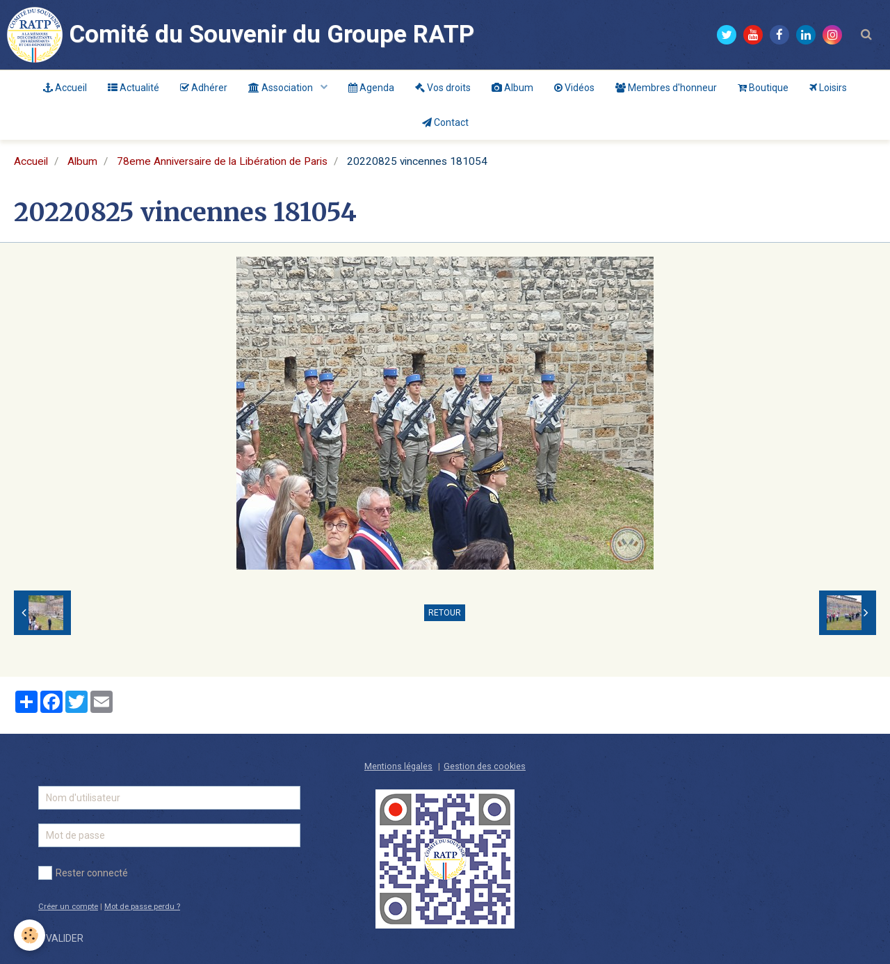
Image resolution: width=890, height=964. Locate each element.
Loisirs (828, 87)
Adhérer (203, 87)
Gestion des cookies (485, 766)
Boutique (763, 87)
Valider (64, 938)
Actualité (133, 87)
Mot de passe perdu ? (142, 906)
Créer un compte (68, 906)
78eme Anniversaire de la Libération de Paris (222, 161)
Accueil (65, 87)
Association (281, 87)
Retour (444, 613)
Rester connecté (83, 873)
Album (512, 87)
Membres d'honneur (666, 87)
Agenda (371, 87)
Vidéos (574, 87)
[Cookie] (29, 935)
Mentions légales (398, 766)
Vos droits (443, 87)
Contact (445, 122)
